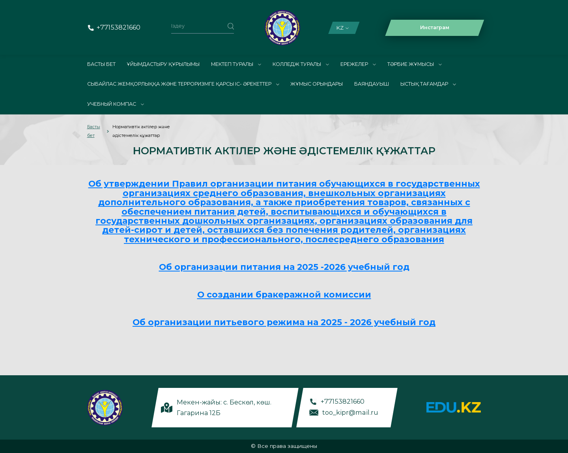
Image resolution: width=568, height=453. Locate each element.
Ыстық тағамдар (428, 84)
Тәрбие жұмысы (414, 64)
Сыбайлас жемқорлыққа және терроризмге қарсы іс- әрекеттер (183, 84)
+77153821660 (118, 27)
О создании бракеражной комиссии (284, 294)
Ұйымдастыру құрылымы (163, 64)
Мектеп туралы (236, 64)
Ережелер (358, 64)
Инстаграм (434, 27)
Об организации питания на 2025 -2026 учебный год (284, 267)
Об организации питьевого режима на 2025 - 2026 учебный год (284, 322)
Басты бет (101, 64)
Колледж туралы (301, 64)
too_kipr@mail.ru (350, 412)
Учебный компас (115, 104)
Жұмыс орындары (316, 84)
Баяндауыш (371, 84)
